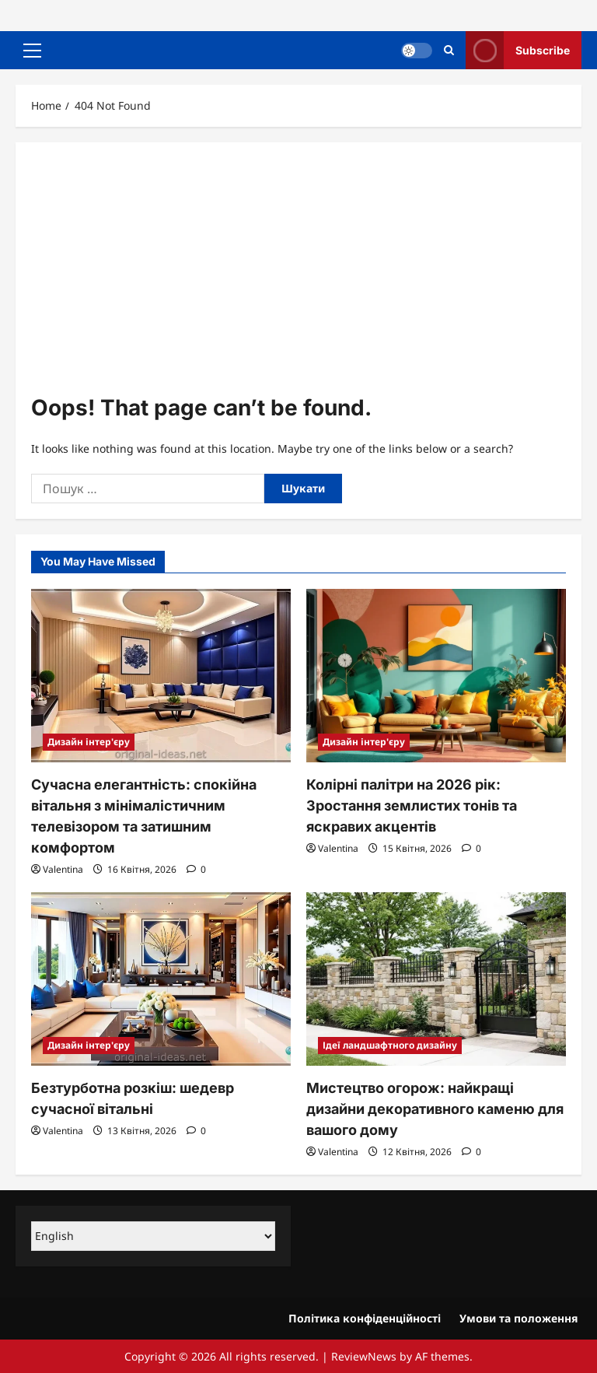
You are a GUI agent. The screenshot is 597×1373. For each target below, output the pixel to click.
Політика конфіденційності (364, 1318)
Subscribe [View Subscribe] (518, 50)
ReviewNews (363, 1356)
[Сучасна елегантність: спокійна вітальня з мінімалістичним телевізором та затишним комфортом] (161, 675)
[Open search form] (449, 50)
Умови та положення (518, 1318)
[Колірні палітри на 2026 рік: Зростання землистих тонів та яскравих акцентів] (436, 675)
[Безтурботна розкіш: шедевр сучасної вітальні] (161, 979)
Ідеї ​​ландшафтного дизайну (390, 1045)
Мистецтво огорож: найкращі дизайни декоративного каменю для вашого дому (435, 1109)
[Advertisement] (298, 275)
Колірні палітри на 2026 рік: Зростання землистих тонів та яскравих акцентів (411, 805)
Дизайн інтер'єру (88, 741)
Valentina (63, 869)
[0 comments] (196, 869)
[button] (32, 50)
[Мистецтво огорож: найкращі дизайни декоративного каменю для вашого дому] (436, 979)
